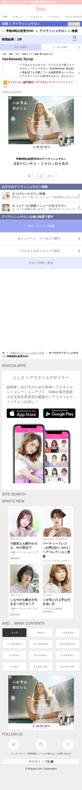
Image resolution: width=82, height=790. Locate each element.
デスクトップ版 (41, 761)
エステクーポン (67, 666)
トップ (14, 633)
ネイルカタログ (67, 644)
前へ (31, 176)
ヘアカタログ (67, 633)
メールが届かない (47, 753)
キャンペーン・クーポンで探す (49, 238)
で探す (49, 251)
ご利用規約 (31, 753)
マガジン (41, 633)
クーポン (14, 666)
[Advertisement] (41, 309)
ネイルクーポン (41, 666)
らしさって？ (17, 753)
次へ (50, 176)
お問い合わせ (64, 753)
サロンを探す (20, 47)
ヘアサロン (14, 655)
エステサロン (67, 655)
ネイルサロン (40, 655)
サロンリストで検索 (41, 226)
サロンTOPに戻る (41, 263)
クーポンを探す (66, 47)
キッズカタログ (41, 644)
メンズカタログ (14, 644)
